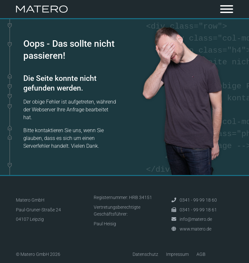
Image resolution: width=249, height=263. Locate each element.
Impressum (177, 254)
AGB (201, 254)
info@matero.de (196, 219)
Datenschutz (145, 254)
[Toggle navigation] (226, 9)
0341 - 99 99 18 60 (198, 200)
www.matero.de (195, 229)
